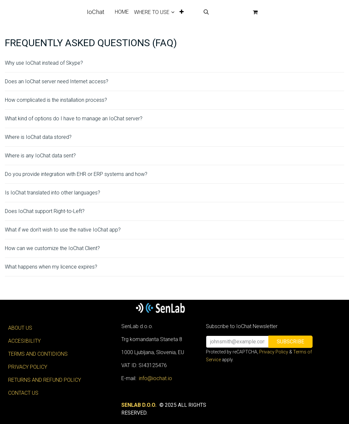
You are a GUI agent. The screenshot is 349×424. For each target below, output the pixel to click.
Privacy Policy (273, 351)
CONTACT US (23, 393)
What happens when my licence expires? (51, 267)
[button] (206, 12)
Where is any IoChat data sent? (40, 155)
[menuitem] (121, 12)
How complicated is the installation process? (56, 100)
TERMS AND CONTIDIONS (38, 354)
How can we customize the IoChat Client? (52, 248)
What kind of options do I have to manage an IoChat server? (73, 118)
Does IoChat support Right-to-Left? (45, 211)
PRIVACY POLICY (27, 367)
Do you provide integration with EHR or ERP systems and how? (76, 174)
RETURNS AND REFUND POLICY (44, 380)
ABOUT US (20, 328)
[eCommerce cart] (255, 12)
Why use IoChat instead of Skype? (44, 63)
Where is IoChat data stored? (38, 137)
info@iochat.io (155, 378)
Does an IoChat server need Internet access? (56, 81)
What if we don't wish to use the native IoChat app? (63, 230)
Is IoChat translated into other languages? (52, 193)
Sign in (230, 12)
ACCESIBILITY (24, 341)
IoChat (95, 12)
